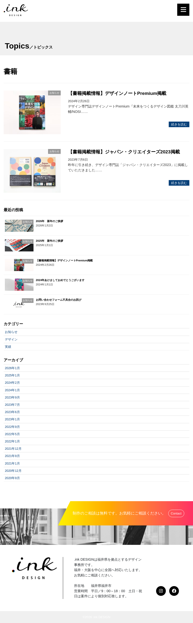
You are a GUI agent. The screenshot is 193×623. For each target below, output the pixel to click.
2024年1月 (12, 390)
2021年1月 (12, 463)
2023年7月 (12, 405)
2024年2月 (12, 382)
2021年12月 (13, 448)
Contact (176, 513)
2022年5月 (12, 434)
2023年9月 (12, 397)
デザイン (11, 339)
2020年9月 (12, 478)
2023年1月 (12, 419)
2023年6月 (12, 412)
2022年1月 (12, 441)
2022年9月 (12, 427)
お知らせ (11, 332)
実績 (8, 347)
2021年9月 (12, 456)
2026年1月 (12, 368)
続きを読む (179, 124)
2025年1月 (12, 375)
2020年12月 (13, 471)
